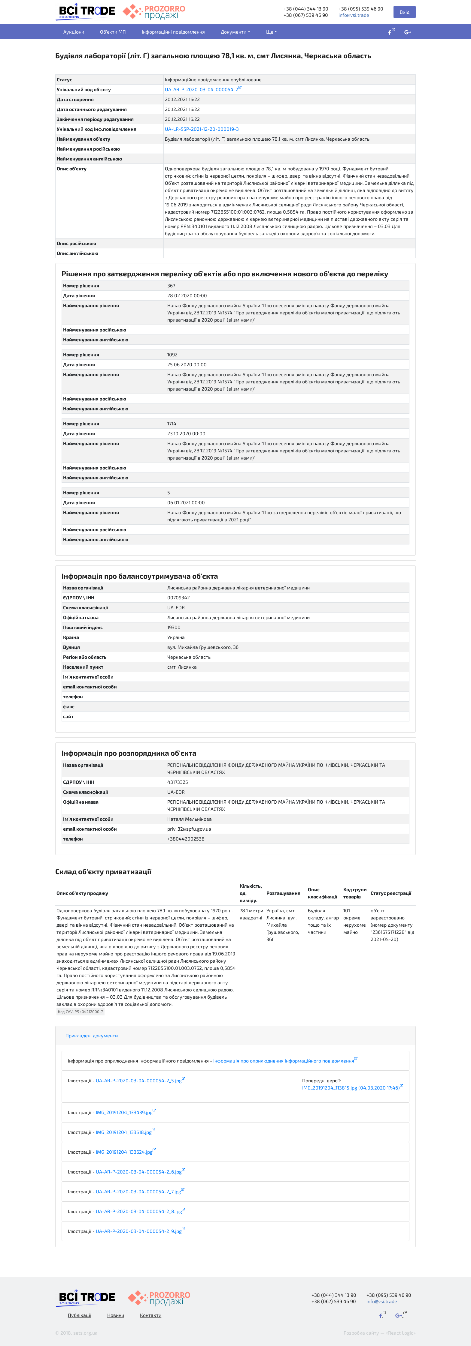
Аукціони (73, 31)
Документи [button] (233, 31)
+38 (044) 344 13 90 (306, 8)
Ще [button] (269, 31)
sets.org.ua (85, 1333)
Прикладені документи (91, 1035)
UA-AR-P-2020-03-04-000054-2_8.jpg (139, 1211)
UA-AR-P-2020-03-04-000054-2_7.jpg (138, 1191)
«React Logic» (401, 1333)
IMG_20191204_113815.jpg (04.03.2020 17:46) (351, 1087)
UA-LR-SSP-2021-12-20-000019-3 (202, 129)
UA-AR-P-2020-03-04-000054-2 (201, 89)
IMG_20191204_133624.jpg (124, 1152)
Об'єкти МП (113, 31)
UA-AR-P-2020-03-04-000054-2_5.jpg (139, 1080)
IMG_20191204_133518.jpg (124, 1132)
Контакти (150, 1315)
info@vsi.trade (354, 15)
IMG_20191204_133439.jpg (124, 1112)
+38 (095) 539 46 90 (361, 8)
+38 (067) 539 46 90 (306, 15)
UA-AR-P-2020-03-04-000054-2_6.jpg (139, 1171)
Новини (115, 1315)
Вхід (404, 12)
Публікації (79, 1315)
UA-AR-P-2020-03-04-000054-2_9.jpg (139, 1231)
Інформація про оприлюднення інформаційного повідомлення (283, 1060)
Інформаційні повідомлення (173, 31)
